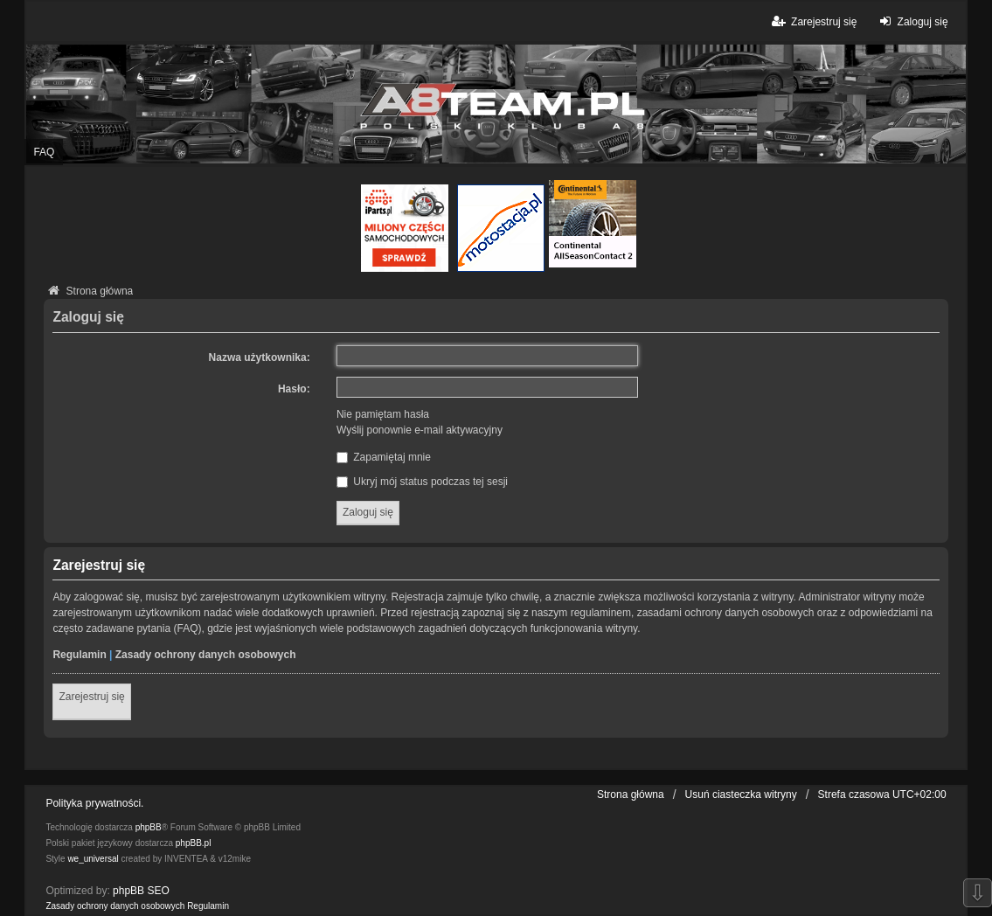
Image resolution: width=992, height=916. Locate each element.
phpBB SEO (141, 891)
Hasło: (294, 389)
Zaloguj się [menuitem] (911, 21)
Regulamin (79, 655)
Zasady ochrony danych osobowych (205, 655)
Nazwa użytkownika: (259, 357)
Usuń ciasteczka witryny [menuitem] (741, 794)
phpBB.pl (194, 843)
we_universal (92, 859)
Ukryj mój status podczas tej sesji (422, 481)
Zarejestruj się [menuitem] (813, 21)
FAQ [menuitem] (43, 152)
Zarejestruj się (91, 696)
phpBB (148, 827)
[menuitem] (114, 906)
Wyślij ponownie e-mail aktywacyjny (419, 430)
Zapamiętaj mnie (383, 457)
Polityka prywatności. (94, 803)
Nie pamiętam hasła (382, 414)
